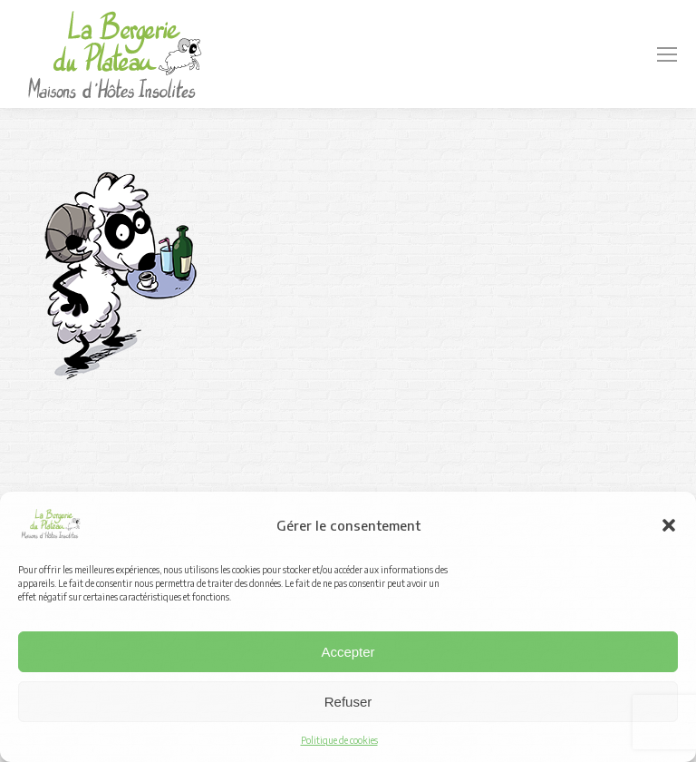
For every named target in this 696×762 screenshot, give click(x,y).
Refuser (348, 701)
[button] (669, 525)
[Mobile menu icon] (667, 54)
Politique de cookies (339, 740)
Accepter (347, 651)
